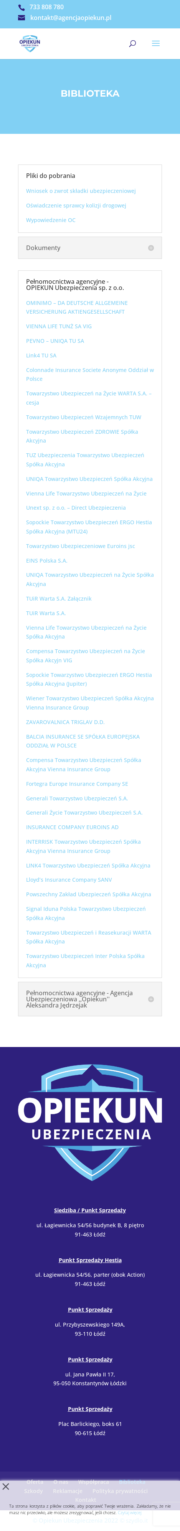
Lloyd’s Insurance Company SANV (69, 879)
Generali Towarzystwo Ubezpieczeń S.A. (77, 798)
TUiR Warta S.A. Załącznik (59, 598)
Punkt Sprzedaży (90, 1309)
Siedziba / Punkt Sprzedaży (90, 1210)
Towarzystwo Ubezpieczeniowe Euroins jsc (80, 546)
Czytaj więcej (129, 1512)
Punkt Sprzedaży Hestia (90, 1260)
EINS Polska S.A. (47, 560)
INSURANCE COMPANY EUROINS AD (72, 827)
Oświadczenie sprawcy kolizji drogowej (76, 205)
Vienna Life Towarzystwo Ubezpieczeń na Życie (86, 493)
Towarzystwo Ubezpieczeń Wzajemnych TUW (83, 417)
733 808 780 (47, 7)
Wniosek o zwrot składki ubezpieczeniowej (81, 190)
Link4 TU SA (41, 355)
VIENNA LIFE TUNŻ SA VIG (59, 326)
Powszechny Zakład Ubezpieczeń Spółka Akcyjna (88, 894)
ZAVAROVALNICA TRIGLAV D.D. (65, 722)
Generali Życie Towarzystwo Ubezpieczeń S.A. (84, 812)
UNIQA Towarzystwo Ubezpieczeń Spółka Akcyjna (89, 478)
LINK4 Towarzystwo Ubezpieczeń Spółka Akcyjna (88, 865)
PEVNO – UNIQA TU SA (55, 340)
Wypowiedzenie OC (51, 220)
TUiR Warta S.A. (46, 613)
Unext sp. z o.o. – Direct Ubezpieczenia (76, 507)
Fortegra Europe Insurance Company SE (77, 783)
